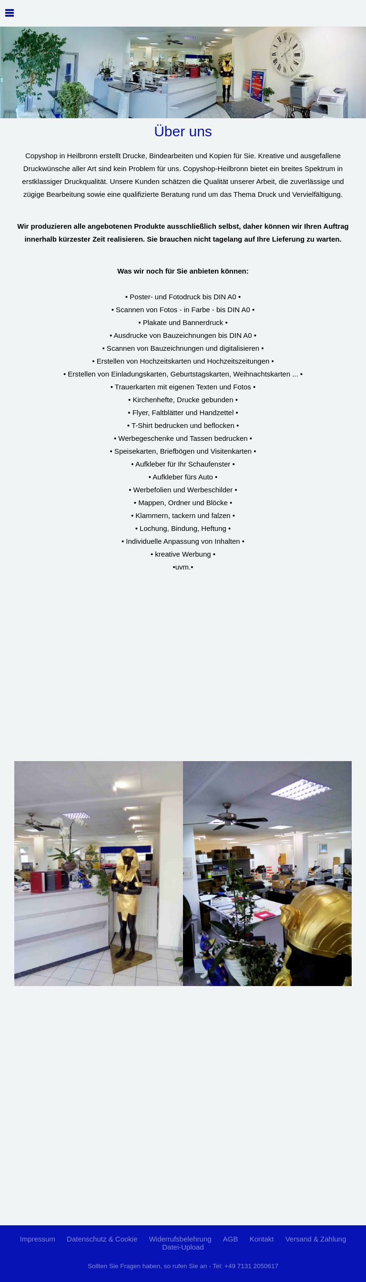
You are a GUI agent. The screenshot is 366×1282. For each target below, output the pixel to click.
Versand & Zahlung (315, 1239)
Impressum (37, 1239)
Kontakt (262, 1239)
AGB (230, 1239)
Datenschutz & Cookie (102, 1239)
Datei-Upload (183, 1247)
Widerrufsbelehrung (180, 1239)
